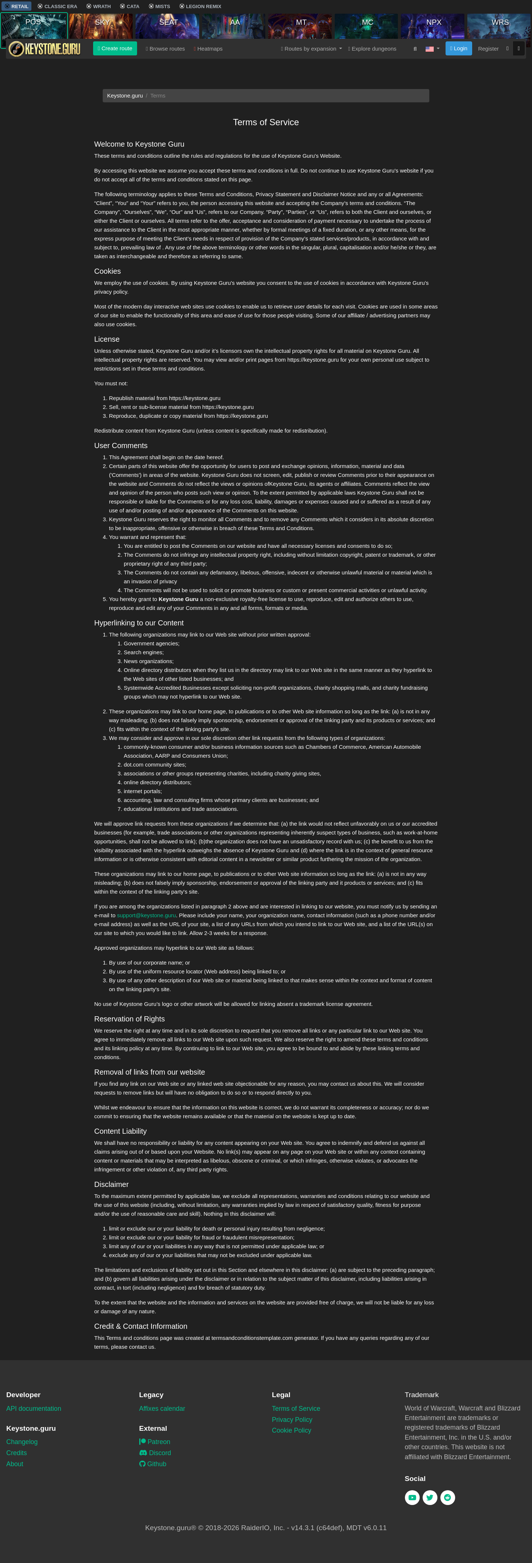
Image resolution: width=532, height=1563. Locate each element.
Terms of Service (296, 1408)
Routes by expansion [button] (309, 62)
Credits (16, 1453)
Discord (155, 1453)
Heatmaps (208, 62)
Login (458, 62)
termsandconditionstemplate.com (252, 1338)
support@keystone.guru (146, 915)
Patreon (155, 1442)
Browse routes (165, 62)
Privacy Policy (292, 1419)
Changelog (22, 1442)
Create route (115, 62)
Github (153, 1464)
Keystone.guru (125, 95)
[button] (433, 62)
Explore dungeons (372, 62)
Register (488, 62)
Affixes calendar (162, 1408)
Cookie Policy (291, 1430)
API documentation (33, 1408)
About (14, 1464)
